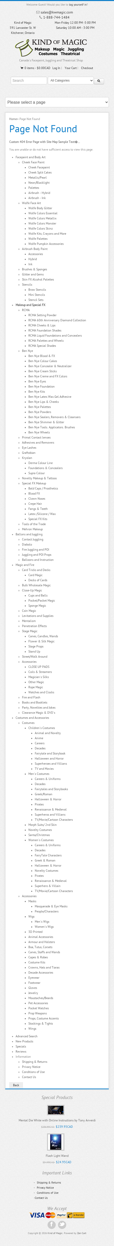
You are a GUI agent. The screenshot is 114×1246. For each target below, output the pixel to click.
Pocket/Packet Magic (41, 600)
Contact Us (29, 1077)
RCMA (26, 310)
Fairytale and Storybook (50, 753)
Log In (56, 68)
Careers (39, 743)
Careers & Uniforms (48, 779)
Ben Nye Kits (36, 391)
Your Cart (71, 68)
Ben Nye (27, 351)
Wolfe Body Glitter (40, 208)
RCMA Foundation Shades (44, 330)
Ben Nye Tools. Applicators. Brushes (51, 427)
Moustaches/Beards (40, 998)
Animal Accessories (40, 937)
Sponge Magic (37, 605)
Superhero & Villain (48, 886)
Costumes (28, 723)
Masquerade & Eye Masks (51, 906)
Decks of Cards (37, 580)
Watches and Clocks (41, 692)
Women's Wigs (44, 927)
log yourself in (78, 4)
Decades (40, 748)
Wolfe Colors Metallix (42, 218)
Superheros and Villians (50, 814)
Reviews (21, 1051)
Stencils (27, 284)
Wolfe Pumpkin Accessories (46, 244)
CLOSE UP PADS (38, 667)
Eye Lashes (29, 447)
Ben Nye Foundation (41, 386)
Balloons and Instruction (38, 560)
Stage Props (35, 646)
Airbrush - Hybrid (39, 193)
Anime (39, 738)
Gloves (32, 988)
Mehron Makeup (32, 529)
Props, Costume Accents (43, 1018)
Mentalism (29, 621)
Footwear (34, 983)
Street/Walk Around (34, 656)
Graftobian (29, 453)
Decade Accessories (40, 972)
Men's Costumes (38, 774)
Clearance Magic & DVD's (38, 712)
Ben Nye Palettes (39, 407)
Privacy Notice (31, 1067)
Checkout (87, 68)
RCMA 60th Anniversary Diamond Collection (57, 320)
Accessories (35, 254)
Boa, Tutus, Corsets (40, 947)
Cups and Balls (38, 595)
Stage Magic (29, 631)
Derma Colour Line (40, 463)
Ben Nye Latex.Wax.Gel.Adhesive (49, 397)
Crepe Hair (35, 504)
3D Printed (35, 932)
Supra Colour (36, 473)
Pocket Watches (38, 1008)
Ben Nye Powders (39, 412)
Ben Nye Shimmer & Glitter (46, 422)
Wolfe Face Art (31, 203)
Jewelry (33, 993)
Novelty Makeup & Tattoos (39, 478)
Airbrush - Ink (37, 198)
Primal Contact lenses (36, 437)
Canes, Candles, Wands (43, 636)
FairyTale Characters (48, 855)
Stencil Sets (35, 300)
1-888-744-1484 (56, 17)
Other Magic (36, 682)
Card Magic (35, 575)
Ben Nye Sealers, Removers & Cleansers (54, 417)
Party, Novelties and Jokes (38, 707)
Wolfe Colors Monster (42, 223)
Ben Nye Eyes (37, 381)
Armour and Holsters (41, 942)
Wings (32, 1028)
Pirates (39, 804)
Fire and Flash (31, 697)
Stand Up (34, 651)
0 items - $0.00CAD (35, 68)
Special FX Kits (37, 519)
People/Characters (47, 911)
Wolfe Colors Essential (43, 213)
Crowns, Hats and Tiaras (44, 967)
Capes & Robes (38, 957)
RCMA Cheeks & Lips (41, 325)
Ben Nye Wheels (39, 432)
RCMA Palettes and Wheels (46, 340)
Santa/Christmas (39, 835)
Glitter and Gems (33, 274)
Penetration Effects (34, 626)
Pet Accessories (38, 1003)
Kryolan (27, 458)
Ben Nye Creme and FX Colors (47, 376)
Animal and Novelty (48, 733)
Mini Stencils (36, 295)
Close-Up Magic (32, 590)
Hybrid (32, 259)
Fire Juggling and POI (35, 549)
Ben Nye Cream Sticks (42, 371)
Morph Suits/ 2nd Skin (42, 825)
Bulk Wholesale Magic (36, 585)
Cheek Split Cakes (40, 172)
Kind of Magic (55, 1233)
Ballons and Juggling (29, 534)
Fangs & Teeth (38, 509)
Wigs (31, 916)
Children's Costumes (41, 728)
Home (13, 119)
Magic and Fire (25, 565)
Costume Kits (36, 962)
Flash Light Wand (57, 1156)
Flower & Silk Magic (41, 641)
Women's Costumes (41, 840)
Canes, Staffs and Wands (44, 952)
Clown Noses (36, 498)
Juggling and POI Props (36, 554)
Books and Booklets (34, 702)
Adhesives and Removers (38, 442)
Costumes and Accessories (32, 718)
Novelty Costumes (40, 830)
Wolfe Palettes (38, 239)
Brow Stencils (37, 289)
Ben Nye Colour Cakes (42, 361)
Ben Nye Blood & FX (41, 356)
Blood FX (34, 493)
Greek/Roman (43, 794)
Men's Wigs (42, 921)
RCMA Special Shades (42, 346)
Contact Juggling (32, 539)
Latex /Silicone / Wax (42, 514)
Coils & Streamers (40, 672)
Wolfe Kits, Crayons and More (47, 233)
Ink (30, 264)
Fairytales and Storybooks (51, 789)
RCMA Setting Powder (42, 315)
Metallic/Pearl (37, 177)
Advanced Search (27, 1036)
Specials (21, 1046)
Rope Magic (35, 687)
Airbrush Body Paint (35, 249)
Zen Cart (81, 1233)
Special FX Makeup (34, 483)
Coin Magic (29, 611)
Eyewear (33, 977)
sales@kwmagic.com (57, 12)
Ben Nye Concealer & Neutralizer (50, 366)
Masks (32, 901)
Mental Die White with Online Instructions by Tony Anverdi (57, 1120)
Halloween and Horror (49, 758)
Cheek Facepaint (39, 167)
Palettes (33, 188)
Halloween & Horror (48, 799)
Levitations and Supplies (37, 616)
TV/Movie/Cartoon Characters (54, 819)
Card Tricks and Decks (36, 570)
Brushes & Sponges (34, 269)
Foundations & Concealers (45, 468)
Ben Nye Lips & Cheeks (43, 402)
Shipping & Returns (34, 1062)
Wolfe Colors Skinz (40, 228)
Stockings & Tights (40, 1023)
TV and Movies (44, 769)
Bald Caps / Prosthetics (43, 488)
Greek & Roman (45, 860)
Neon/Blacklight (39, 182)
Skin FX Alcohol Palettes (38, 279)
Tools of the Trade (34, 524)
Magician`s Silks (38, 677)
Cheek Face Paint (33, 162)
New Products (24, 1041)
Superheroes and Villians (51, 763)
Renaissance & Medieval (51, 809)
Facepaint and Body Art (30, 157)
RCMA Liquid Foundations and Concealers (55, 335)
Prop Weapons (37, 1013)
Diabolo (27, 544)
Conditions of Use (33, 1072)
